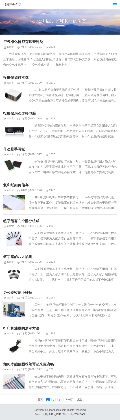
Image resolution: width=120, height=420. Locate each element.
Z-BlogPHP (55, 414)
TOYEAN (79, 414)
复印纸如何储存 (16, 185)
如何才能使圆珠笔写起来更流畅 (28, 364)
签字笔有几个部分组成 (21, 221)
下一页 (69, 399)
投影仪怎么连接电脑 (19, 113)
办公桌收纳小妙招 (17, 293)
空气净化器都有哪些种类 (23, 42)
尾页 (79, 399)
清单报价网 (12, 4)
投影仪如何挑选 (16, 78)
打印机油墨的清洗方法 (21, 328)
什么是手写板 (14, 149)
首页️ (40, 399)
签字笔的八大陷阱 (17, 257)
